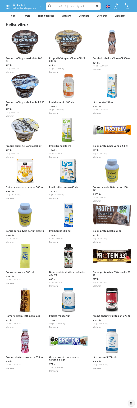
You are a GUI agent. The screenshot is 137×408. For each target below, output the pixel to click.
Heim (12, 15)
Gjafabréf (120, 15)
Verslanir (102, 15)
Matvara (66, 15)
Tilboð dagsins (46, 15)
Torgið (26, 15)
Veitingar (84, 15)
